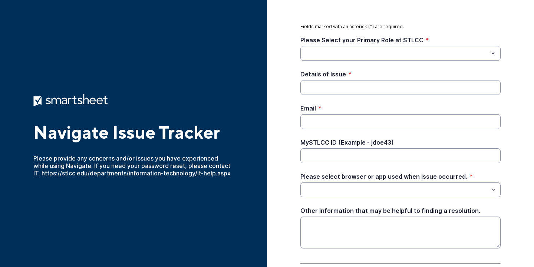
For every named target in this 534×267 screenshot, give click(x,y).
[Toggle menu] (493, 53)
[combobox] (400, 53)
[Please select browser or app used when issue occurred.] (304, 189)
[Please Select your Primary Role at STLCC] (394, 53)
